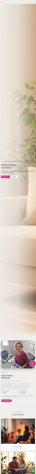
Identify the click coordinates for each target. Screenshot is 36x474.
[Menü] (34, 2)
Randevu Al (5, 176)
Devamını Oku (6, 400)
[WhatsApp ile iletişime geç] (33, 471)
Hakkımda (14, 176)
